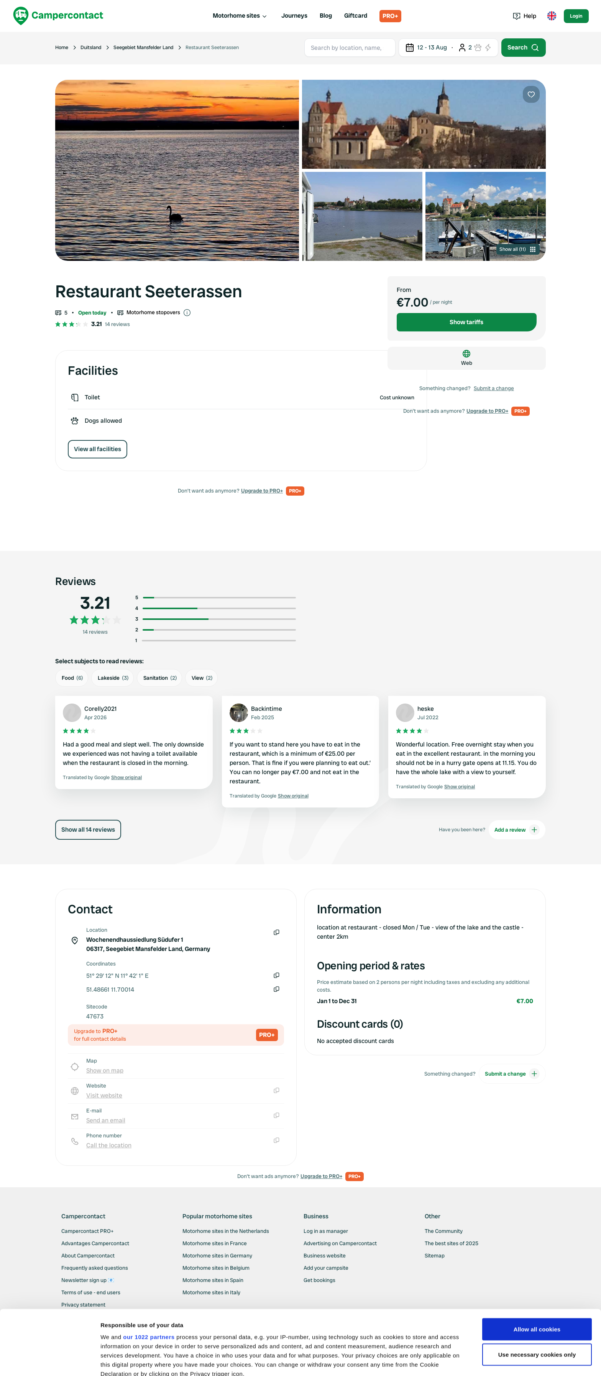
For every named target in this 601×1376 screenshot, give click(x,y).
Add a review (517, 829)
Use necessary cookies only (537, 1293)
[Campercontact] (58, 16)
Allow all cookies (537, 1268)
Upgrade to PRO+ (262, 490)
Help (524, 16)
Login (576, 16)
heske (425, 709)
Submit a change (494, 388)
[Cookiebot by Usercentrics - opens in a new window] (49, 1361)
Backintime (266, 709)
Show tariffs (466, 322)
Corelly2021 (100, 709)
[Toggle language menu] (551, 16)
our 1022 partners (148, 1276)
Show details (118, 1361)
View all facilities (97, 449)
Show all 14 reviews (88, 830)
